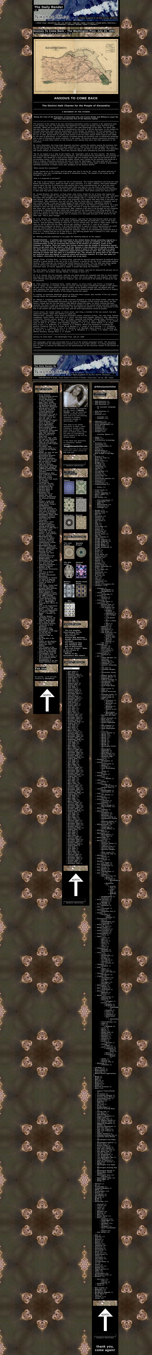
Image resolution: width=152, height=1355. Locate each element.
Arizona (100, 595)
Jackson (104, 839)
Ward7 (103, 743)
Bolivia (108, 1053)
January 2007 (73, 786)
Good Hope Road (108, 685)
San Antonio (106, 963)
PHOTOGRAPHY (60, 24)
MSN (96, 1079)
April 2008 (72, 764)
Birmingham (106, 590)
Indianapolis (106, 792)
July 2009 (71, 742)
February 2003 (73, 854)
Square (104, 1231)
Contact (111, 377)
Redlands (105, 628)
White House (106, 753)
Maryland (100, 811)
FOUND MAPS (101, 23)
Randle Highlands (108, 722)
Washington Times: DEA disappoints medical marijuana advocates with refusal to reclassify (48, 517)
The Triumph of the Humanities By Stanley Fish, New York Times (48, 648)
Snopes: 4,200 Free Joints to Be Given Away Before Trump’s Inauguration (47, 503)
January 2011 (73, 716)
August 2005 (72, 811)
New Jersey (101, 867)
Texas (99, 952)
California (101, 603)
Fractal (100, 1205)
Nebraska (100, 858)
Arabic (97, 438)
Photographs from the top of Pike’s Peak (47, 653)
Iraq (102, 1025)
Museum (98, 1081)
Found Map (99, 526)
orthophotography (102, 1188)
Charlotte (105, 901)
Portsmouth (105, 865)
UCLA (108, 623)
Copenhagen (114, 1007)
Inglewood (110, 613)
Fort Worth (105, 960)
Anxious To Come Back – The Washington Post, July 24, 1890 (74, 31)
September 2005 (74, 810)
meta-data (99, 1072)
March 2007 (72, 783)
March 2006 (72, 801)
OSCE (97, 1189)
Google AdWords (101, 541)
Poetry (97, 1192)
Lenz (99, 1208)
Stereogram (99, 1250)
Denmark (109, 1005)
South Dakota (102, 933)
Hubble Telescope (102, 566)
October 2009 (73, 738)
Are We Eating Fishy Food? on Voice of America (47, 582)
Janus (99, 1207)
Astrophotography (102, 446)
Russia (104, 1041)
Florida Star (102, 1111)
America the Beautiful (47, 651)
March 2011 (72, 713)
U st (103, 731)
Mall (103, 699)
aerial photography (102, 424)
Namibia (104, 1036)
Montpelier (105, 975)
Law (96, 578)
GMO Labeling (100, 537)
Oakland (104, 626)
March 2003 (72, 853)
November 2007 (74, 772)
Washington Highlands (106, 749)
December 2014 (74, 693)
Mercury (104, 941)
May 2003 (71, 850)
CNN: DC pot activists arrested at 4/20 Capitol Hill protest (48, 443)
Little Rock (105, 601)
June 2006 (72, 797)
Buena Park (105, 606)
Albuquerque (106, 871)
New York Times (103, 1129)
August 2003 (72, 845)
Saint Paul (105, 836)
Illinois (100, 783)
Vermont (100, 973)
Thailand (100, 964)
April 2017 (72, 682)
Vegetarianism (100, 1269)
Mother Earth (102, 1216)
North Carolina (103, 899)
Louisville (105, 800)
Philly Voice (102, 1144)
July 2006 (71, 795)
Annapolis (105, 812)
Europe (104, 1003)
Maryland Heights (108, 849)
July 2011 (71, 707)
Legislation (101, 501)
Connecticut (102, 653)
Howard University (108, 691)
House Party (99, 565)
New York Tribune (104, 1131)
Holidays (98, 563)
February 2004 (73, 836)
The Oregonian (103, 1156)
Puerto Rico (102, 924)
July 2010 (71, 724)
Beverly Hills (106, 604)
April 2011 (72, 711)
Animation (99, 430)
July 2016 (71, 686)
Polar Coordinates (108, 1228)
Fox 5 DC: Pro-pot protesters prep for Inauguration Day (46, 485)
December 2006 (74, 788)
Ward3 (103, 737)
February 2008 (73, 767)
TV (96, 1263)
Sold (96, 1238)
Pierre (103, 935)
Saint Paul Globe (104, 1147)
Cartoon (98, 472)
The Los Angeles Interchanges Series (73, 631)
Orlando (104, 767)
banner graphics (101, 452)
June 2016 (72, 688)
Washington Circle (108, 746)
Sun (102, 945)
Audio (97, 447)
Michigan (100, 830)
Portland (104, 914)
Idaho (99, 780)
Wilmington (105, 761)
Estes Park (105, 649)
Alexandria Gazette (104, 1095)
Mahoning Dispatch (104, 1123)
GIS (96, 535)
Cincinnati (105, 908)
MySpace (98, 1084)
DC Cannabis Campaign (106, 407)
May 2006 (71, 798)
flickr (97, 525)
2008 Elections (100, 403)
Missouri (100, 840)
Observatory (106, 721)
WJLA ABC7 (101, 1179)
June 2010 (72, 726)
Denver (104, 647)
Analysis (98, 425)
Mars (103, 939)
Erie (103, 920)
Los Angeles (106, 607)
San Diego (105, 631)
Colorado (100, 644)
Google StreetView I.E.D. (76, 639)
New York (100, 873)
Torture (97, 1260)
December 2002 (74, 857)
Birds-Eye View (101, 458)
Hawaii (99, 775)
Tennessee (101, 948)
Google (97, 538)
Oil (96, 1185)
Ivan (103, 1280)
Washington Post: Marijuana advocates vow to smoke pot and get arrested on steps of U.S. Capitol (48, 460)
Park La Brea (111, 621)
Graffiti (97, 550)
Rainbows (101, 1283)
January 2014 (73, 696)
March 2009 (72, 748)
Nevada (100, 861)
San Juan (105, 926)
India (103, 1023)
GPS (96, 548)
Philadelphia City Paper (106, 1139)
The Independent (103, 1154)
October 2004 (73, 826)
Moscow (109, 1042)
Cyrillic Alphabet (101, 493)
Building (98, 464)
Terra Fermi (70, 636)
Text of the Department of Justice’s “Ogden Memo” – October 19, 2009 (48, 612)
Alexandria (105, 977)
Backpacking (100, 450)
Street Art (99, 1253)
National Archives (102, 1086)
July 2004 (71, 831)
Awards (98, 449)
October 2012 (73, 704)
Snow (99, 1285)
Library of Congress (103, 584)
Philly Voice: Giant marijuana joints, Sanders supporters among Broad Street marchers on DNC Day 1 (48, 524)
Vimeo (97, 1272)
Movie (97, 1076)
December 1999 (74, 863)
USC (107, 625)
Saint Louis (105, 852)
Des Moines (106, 795)
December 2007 (74, 770)
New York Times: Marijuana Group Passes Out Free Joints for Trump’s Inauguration (48, 479)
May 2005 (71, 816)
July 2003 (71, 847)
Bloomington (106, 790)
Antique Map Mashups (75, 637)
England (109, 1010)
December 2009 (74, 735)
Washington (101, 985)
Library (97, 582)
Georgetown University (106, 683)
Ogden (103, 969)
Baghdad (109, 1026)
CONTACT (93, 24)
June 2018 (72, 671)
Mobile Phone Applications (105, 1073)
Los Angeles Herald (105, 1120)
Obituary (98, 1184)
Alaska (99, 592)
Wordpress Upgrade (102, 1292)
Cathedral (105, 663)
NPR (98, 1132)
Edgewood (105, 678)
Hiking (97, 559)
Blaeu (97, 459)
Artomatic (98, 443)
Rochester (105, 898)
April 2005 (72, 817)
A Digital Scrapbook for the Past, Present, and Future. (91, 374)
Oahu (103, 777)
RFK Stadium (106, 725)
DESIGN (78, 24)
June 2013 (72, 702)
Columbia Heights (108, 669)
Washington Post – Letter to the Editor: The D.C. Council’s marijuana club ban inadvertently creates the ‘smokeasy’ (47, 540)
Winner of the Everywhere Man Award (74, 654)
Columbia (105, 932)
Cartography (99, 471)
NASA (97, 1085)
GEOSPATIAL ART (54, 23)
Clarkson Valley (107, 843)
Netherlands (110, 1016)
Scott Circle (106, 727)
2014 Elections (100, 404)
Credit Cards (100, 490)
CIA (102, 980)
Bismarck (105, 905)
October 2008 (73, 755)
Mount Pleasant (107, 718)
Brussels (104, 998)
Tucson (104, 598)
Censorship (99, 475)
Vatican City (106, 1062)
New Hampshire (103, 864)
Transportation (100, 1261)
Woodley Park (106, 755)
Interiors (98, 574)
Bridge (97, 462)
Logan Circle (106, 697)
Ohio (99, 907)
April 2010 (72, 729)
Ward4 (103, 739)
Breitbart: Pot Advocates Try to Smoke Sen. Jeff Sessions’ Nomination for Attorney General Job (47, 496)
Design (97, 510)
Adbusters (99, 421)
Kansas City (106, 848)
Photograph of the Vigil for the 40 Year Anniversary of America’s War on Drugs (48, 634)
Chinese (98, 477)
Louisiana (101, 803)
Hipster (98, 560)
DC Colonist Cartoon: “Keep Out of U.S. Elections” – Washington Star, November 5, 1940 (47, 626)
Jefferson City (107, 846)
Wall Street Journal (104, 1162)
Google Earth (100, 543)
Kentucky (100, 799)
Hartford (104, 654)
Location (98, 585)
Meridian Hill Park (108, 715)
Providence (105, 929)
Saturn (104, 944)
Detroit (104, 831)
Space (99, 936)
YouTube (98, 1296)
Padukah (104, 802)
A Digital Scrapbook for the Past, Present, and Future (98, 18)
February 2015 (73, 690)
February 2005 (73, 820)
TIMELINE (76, 23)
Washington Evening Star (107, 1167)
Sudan (103, 1059)
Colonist (66, 377)
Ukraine (104, 1060)
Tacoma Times (102, 1153)
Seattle (104, 986)
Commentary (99, 483)
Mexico (104, 1031)
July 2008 (71, 760)
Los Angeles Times (104, 1122)
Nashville (105, 951)
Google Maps (100, 544)
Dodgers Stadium (109, 611)
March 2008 (72, 766)
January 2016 (73, 689)
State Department (108, 728)
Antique (98, 431)
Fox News (101, 1113)
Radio (97, 1200)
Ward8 (103, 744)
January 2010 (73, 733)
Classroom (99, 480)
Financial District (109, 634)
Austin (104, 954)
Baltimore (105, 814)
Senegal (104, 1044)
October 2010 (73, 720)
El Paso (104, 958)
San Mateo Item (103, 1151)
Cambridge (105, 827)
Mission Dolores (109, 640)
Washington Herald (104, 1170)
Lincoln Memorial (109, 705)
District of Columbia (80, 377)
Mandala (100, 1211)
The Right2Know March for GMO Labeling (48, 594)
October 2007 (73, 773)
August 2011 (72, 705)
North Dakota (102, 904)
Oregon (100, 913)
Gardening (99, 531)
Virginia (100, 976)
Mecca (103, 1029)
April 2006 (72, 800)
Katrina (104, 1282)
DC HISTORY (66, 23)
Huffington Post (103, 1119)
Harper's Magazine (104, 1116)
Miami (103, 765)
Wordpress (99, 1291)
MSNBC (100, 1125)
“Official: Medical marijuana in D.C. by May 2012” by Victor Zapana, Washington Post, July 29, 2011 (47, 619)
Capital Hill (105, 662)
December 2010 (74, 717)
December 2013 (74, 698)
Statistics (98, 1247)
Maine (99, 808)
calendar (98, 465)
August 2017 (72, 677)
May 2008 (71, 763)
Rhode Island (102, 927)
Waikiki (108, 778)
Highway (98, 557)
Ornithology (99, 1186)
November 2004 (74, 825)
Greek (97, 551)
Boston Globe (102, 1100)
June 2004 (72, 832)
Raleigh (104, 902)
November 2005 (74, 807)
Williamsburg (115, 880)
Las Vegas (105, 862)
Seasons (98, 1236)
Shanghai (109, 1001)
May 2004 (71, 834)
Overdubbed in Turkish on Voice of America (48, 578)
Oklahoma (101, 910)
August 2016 (72, 685)
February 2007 (73, 785)
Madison (104, 992)
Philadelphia (106, 921)
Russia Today (102, 1145)
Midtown (113, 893)
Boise (103, 781)
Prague (104, 1039)
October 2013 (73, 699)
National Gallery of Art (111, 708)
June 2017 (72, 680)
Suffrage (100, 507)
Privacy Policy (92, 377)
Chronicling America (103, 478)
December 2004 (74, 823)
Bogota (112, 1056)
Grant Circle (106, 688)
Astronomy (99, 444)
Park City (105, 970)
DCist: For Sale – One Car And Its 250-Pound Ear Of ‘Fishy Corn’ (48, 439)
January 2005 (73, 822)
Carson (108, 609)
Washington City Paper (106, 1164)
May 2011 (71, 710)
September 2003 (74, 844)
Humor (97, 568)
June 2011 (72, 708)
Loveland (105, 651)
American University (105, 659)
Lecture (98, 579)
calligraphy (99, 466)
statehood (99, 1245)
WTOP (99, 1181)
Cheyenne (105, 1064)
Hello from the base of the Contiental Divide (48, 656)
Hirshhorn (109, 700)
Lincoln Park (106, 696)
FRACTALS (111, 23)
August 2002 (72, 862)
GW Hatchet (101, 1114)
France (108, 1011)
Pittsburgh (105, 923)
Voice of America (104, 1160)
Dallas (103, 957)
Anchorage (105, 594)
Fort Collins (106, 650)
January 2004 (73, 838)
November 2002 (74, 859)
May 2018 (71, 673)
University (99, 1266)
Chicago (104, 784)
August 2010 (72, 723)
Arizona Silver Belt (104, 1097)
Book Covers (100, 461)
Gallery (97, 529)
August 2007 (72, 776)
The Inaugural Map (73, 643)
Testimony (99, 1257)
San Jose (105, 643)
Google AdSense (101, 540)
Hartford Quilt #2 (45, 489)
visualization (100, 1273)
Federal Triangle (107, 680)
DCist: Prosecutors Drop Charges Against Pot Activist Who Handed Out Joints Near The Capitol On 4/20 (48, 429)
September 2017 (74, 676)
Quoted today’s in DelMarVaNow (46, 557)
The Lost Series (72, 634)
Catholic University (109, 665)
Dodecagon (105, 1220)
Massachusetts (103, 824)
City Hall (104, 668)
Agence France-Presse (106, 1091)
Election (98, 513)
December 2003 (74, 839)
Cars (96, 469)
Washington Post (104, 1175)
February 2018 (73, 674)
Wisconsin (101, 991)
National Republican (105, 1126)
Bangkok (104, 966)
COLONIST (91, 23)
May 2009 (71, 745)
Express (104, 1176)
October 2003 (73, 842)
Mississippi (101, 837)
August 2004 (72, 829)
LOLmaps (69, 641)
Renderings (99, 1201)
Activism (98, 414)
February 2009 (73, 749)
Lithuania (109, 1014)
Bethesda (105, 815)
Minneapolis (106, 834)
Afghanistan (106, 997)
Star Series (101, 1232)
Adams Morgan (107, 657)
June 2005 (72, 814)
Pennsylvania (102, 918)
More (103, 1225)
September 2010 (74, 721)
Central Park (113, 887)
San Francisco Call (104, 1150)
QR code (98, 1197)
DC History (99, 497)
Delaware (100, 759)
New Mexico (102, 870)
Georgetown (106, 681)
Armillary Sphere (104, 434)
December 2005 (74, 806)
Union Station (106, 733)
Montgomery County (109, 818)
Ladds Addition (109, 916)
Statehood (101, 506)
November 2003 (74, 841)
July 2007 (71, 777)
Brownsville (106, 955)
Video (97, 1270)
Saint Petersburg (108, 768)
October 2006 (73, 791)
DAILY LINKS (100, 494)
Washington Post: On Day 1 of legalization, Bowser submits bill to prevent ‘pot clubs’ (48, 548)
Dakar (108, 1045)
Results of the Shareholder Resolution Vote (48, 569)
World (99, 995)
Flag (96, 523)
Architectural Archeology (105, 440)
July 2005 (71, 813)
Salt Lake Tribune (104, 1148)
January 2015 (73, 692)
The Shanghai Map (73, 645)
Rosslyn (104, 983)
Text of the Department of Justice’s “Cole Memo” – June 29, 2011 (48, 607)
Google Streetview (102, 547)
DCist (99, 1105)
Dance (97, 496)
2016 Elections (100, 411)
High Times (101, 1117)
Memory (100, 1213)
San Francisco (107, 632)
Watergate (105, 752)
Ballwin (104, 842)
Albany (104, 874)
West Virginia (102, 988)
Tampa (103, 771)
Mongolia (105, 1034)
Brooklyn (109, 879)
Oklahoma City (107, 911)
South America (107, 1047)
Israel (103, 1028)
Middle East (106, 1032)
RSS (106, 377)
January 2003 (73, 856)
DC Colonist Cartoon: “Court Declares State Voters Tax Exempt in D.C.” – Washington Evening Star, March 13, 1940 (48, 600)
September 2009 (74, 739)
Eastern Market (107, 677)
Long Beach (110, 618)
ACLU (97, 413)
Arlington (105, 979)
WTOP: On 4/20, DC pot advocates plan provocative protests (48, 454)
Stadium (98, 1244)
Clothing (98, 481)
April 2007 (72, 782)
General (98, 532)
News (97, 1088)
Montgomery (106, 591)
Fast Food (99, 520)
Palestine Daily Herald (106, 1136)
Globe (103, 1222)
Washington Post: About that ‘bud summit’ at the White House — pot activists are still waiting (48, 532)
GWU (103, 690)
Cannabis (100, 417)
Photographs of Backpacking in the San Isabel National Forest (48, 660)
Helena (104, 857)
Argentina (109, 1048)
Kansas (100, 796)
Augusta (104, 809)
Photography (100, 1191)
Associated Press (104, 1098)
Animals (98, 427)
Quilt (99, 1217)
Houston (104, 961)
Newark (104, 868)
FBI (96, 522)
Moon (103, 942)
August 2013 (72, 701)
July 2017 (71, 679)
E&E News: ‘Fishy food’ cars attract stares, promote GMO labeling (48, 587)
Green (97, 553)
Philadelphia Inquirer (105, 1142)
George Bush (100, 534)
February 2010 (73, 732)
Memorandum (100, 1070)
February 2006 (73, 803)
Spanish (98, 1239)
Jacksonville (106, 764)
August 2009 (72, 741)
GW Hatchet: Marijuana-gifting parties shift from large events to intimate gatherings (48, 409)
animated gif (100, 428)
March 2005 (72, 819)
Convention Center (108, 672)
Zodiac (97, 1298)
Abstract (100, 1204)
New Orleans (106, 806)
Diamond (104, 1219)
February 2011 (73, 714)
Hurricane (101, 1279)
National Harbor (107, 821)
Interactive (99, 572)
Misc (99, 1214)
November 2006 (74, 789)
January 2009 (73, 751)
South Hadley (106, 828)
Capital (97, 468)
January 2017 (73, 683)
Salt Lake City (107, 972)
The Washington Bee (105, 1157)
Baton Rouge (106, 805)
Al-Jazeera (101, 1094)
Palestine (105, 1038)
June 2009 (72, 744)
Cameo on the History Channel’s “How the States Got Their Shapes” (47, 643)
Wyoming (100, 1063)
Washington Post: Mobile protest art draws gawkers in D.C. (48, 591)
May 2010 (71, 727)
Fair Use (100, 377)
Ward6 (103, 741)
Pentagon (105, 982)
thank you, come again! (105, 1348)
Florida (100, 762)
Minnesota (101, 833)
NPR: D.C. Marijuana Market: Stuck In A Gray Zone (47, 435)
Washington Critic (102, 1275)
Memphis (104, 949)
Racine (104, 994)
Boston (104, 826)
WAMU (99, 1163)
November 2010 (74, 718)
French (97, 528)
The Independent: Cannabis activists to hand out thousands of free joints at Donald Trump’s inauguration (48, 510)
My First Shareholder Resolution (47, 575)
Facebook (98, 516)
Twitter (97, 1264)
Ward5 (103, 740)
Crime (97, 491)
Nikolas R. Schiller (51, 377)
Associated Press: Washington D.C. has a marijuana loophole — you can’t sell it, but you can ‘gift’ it (48, 415)
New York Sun (102, 1128)
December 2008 (74, 752)
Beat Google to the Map (104, 453)
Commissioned (100, 484)
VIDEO (85, 24)
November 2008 (74, 754)
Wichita (104, 798)
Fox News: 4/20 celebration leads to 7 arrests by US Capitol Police (47, 449)
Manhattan (110, 883)
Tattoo (97, 1255)
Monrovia (105, 1035)
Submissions (100, 1254)
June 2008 (72, 761)
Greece (108, 1013)
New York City (107, 876)
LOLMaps (98, 1067)
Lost (99, 1210)
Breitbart (100, 1101)
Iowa (99, 793)
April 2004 (72, 835)
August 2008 (72, 758)
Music (97, 1082)
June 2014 (72, 695)
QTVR (97, 1198)
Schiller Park (106, 787)
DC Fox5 (100, 1104)
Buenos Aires (113, 1050)
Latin (97, 576)
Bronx (108, 877)
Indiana (100, 789)
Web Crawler (100, 1288)
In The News (100, 569)
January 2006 (73, 804)
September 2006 (74, 792)
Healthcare (99, 556)
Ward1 (103, 734)
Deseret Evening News (106, 1108)
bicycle (97, 456)
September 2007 (74, 775)
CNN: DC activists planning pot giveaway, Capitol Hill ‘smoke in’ (48, 466)
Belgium (109, 1004)
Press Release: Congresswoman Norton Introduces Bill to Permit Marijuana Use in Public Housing (48, 398)
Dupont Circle (106, 675)
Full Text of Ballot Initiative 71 (46, 572)
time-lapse (99, 1258)
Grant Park (110, 786)
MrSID (97, 1078)
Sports (97, 1242)
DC (98, 656)
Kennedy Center (107, 694)
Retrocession (102, 504)
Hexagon (104, 1223)
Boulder (104, 646)
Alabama (100, 588)
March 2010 (72, 730)
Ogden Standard (103, 1133)
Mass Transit (100, 1069)
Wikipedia (98, 1289)
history (97, 562)
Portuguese (99, 1194)
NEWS (83, 23)
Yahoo (97, 1295)
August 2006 (72, 794)
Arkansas (100, 600)
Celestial (98, 474)
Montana (100, 855)
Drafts (99, 487)
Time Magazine (103, 1159)
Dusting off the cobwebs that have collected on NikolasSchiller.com (47, 553)
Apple (97, 437)
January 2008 (73, 769)
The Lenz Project (73, 648)
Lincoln (104, 859)
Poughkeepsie (106, 896)
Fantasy (98, 517)
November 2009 (74, 736)
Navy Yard (105, 719)
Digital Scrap (100, 512)
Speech (97, 1241)
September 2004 (74, 828)
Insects (98, 571)
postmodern (99, 1195)
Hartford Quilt (44, 491)
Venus (103, 946)
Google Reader (101, 545)
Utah (99, 967)
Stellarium (99, 1248)
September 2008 (74, 757)
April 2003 (72, 851)
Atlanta (104, 774)
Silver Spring (106, 823)
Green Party (99, 554)
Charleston (105, 989)
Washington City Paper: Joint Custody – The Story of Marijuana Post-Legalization (48, 422)
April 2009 (72, 747)
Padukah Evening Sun (105, 1135)
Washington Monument (110, 712)
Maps (99, 503)
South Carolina (103, 930)
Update (97, 1267)
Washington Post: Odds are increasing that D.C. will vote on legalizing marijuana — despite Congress (48, 563)
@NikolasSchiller (105, 386)
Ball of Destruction (73, 646)
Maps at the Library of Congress (75, 650)
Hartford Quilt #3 (45, 488)
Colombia (109, 1054)
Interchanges (111, 615)
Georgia (100, 772)
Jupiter (104, 938)
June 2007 (72, 779)
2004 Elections (100, 401)
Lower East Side (112, 890)
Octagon (104, 1226)
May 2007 (71, 780)
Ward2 (103, 736)
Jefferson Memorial (109, 702)
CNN (99, 1103)
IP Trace (98, 575)
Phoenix (104, 597)
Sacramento (106, 629)
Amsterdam (114, 1019)
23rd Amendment (103, 500)
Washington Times (104, 1178)
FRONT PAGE (41, 23)
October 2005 (73, 808)
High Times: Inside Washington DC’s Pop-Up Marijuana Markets (48, 404)
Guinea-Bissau (107, 1022)
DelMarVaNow (102, 1107)
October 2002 (73, 860)
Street (97, 1251)
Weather (98, 1276)
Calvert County (107, 817)
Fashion (98, 519)
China (103, 1000)
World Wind (99, 1294)
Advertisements (101, 423)
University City (107, 854)
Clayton (104, 845)
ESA (96, 515)
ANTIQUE (71, 24)
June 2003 (72, 848)
